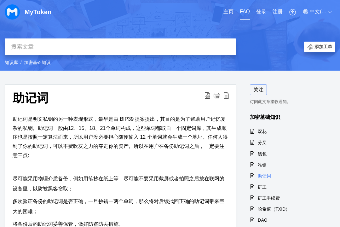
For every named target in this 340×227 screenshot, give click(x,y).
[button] (293, 12)
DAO (262, 220)
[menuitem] (228, 12)
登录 (261, 11)
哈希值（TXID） (274, 209)
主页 (228, 11)
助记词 (264, 175)
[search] (120, 46)
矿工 (262, 186)
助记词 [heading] (31, 98)
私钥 (262, 164)
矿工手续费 (269, 198)
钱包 (262, 153)
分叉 (262, 142)
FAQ (245, 11)
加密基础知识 (37, 62)
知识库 (11, 62)
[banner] (170, 35)
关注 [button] (258, 89)
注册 (278, 11)
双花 (262, 131)
